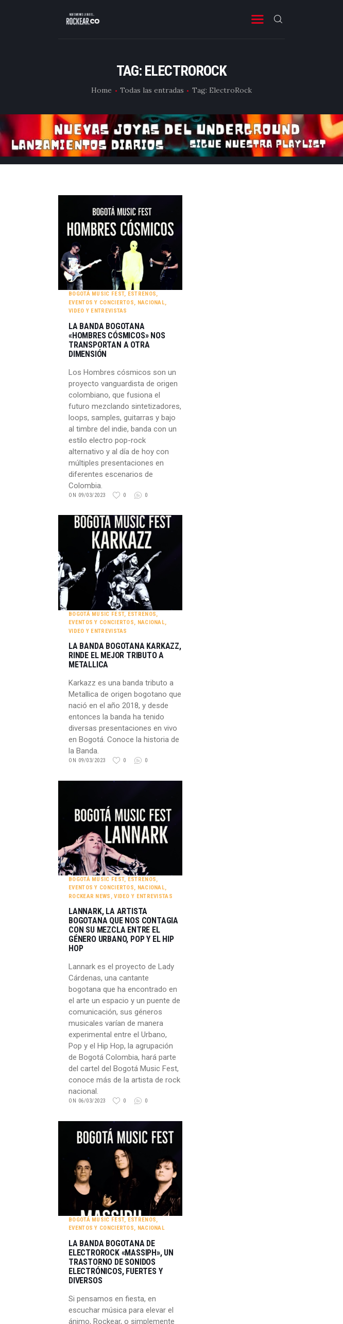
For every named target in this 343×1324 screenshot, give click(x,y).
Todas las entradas (152, 90)
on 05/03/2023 (190, 1053)
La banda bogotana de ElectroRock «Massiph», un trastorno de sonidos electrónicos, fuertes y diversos (224, 882)
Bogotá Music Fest (199, 199)
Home (101, 90)
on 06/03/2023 (190, 816)
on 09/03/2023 (190, 400)
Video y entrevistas (201, 216)
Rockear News (193, 611)
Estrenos (245, 199)
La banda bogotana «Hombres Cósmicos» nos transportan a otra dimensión (220, 245)
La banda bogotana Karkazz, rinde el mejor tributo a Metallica (228, 466)
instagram (171, 1163)
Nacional (254, 207)
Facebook (171, 1138)
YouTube (172, 1188)
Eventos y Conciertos (204, 207)
